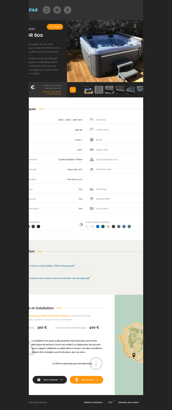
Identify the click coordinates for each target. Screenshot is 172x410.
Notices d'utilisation (93, 402)
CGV (110, 402)
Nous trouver (86, 380)
